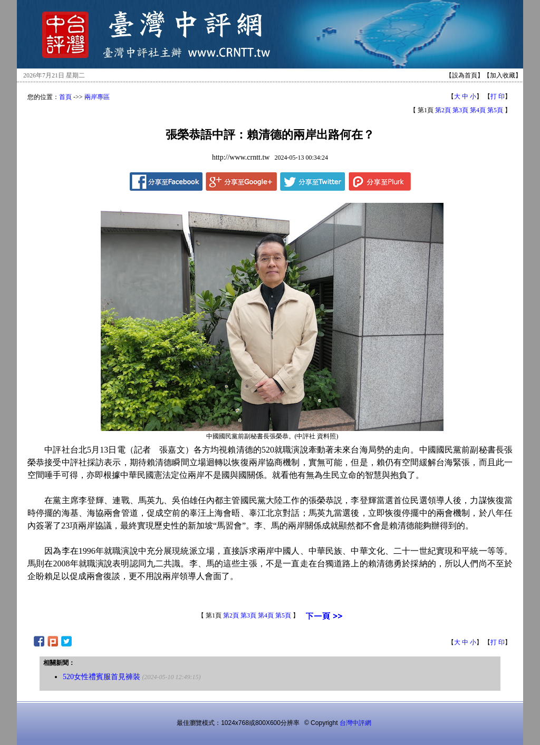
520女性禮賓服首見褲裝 (101, 677)
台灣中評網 (355, 723)
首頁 (65, 97)
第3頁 (460, 110)
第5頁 (495, 110)
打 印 (497, 96)
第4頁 (478, 110)
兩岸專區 (97, 97)
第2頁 (443, 110)
